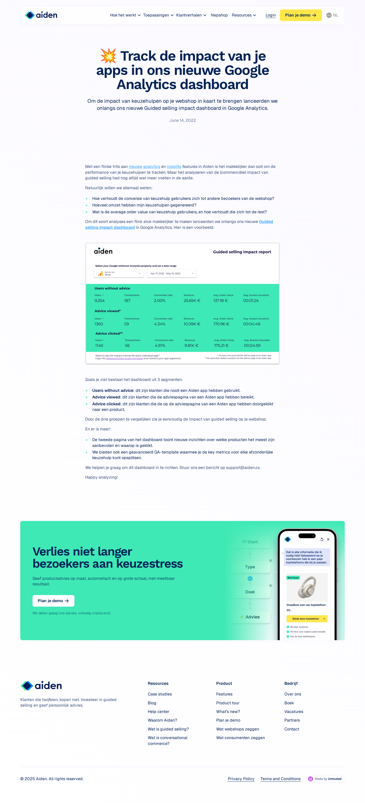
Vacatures (293, 711)
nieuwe (135, 166)
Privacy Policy (241, 778)
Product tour (228, 703)
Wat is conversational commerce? (167, 740)
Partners (292, 720)
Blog (152, 703)
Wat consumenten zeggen (240, 737)
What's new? (228, 711)
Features (224, 694)
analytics (151, 166)
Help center (158, 711)
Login (271, 15)
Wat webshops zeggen (237, 729)
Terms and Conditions (281, 778)
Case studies (160, 694)
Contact (291, 729)
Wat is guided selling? (168, 729)
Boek (289, 703)
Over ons (292, 694)
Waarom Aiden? (162, 720)
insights (174, 166)
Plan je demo (228, 720)
